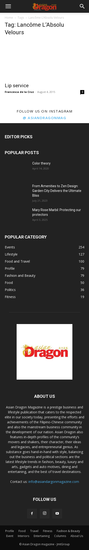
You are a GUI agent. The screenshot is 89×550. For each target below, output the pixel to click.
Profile (9, 531)
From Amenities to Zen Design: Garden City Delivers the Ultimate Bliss (56, 190)
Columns (60, 536)
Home (9, 18)
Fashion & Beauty (68, 531)
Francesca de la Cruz (19, 92)
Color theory (41, 163)
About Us (76, 536)
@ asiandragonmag (44, 117)
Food (22, 531)
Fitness (47, 531)
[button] (8, 6)
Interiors (23, 536)
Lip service (17, 85)
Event (9, 536)
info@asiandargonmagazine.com (53, 481)
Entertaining (42, 536)
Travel (34, 531)
